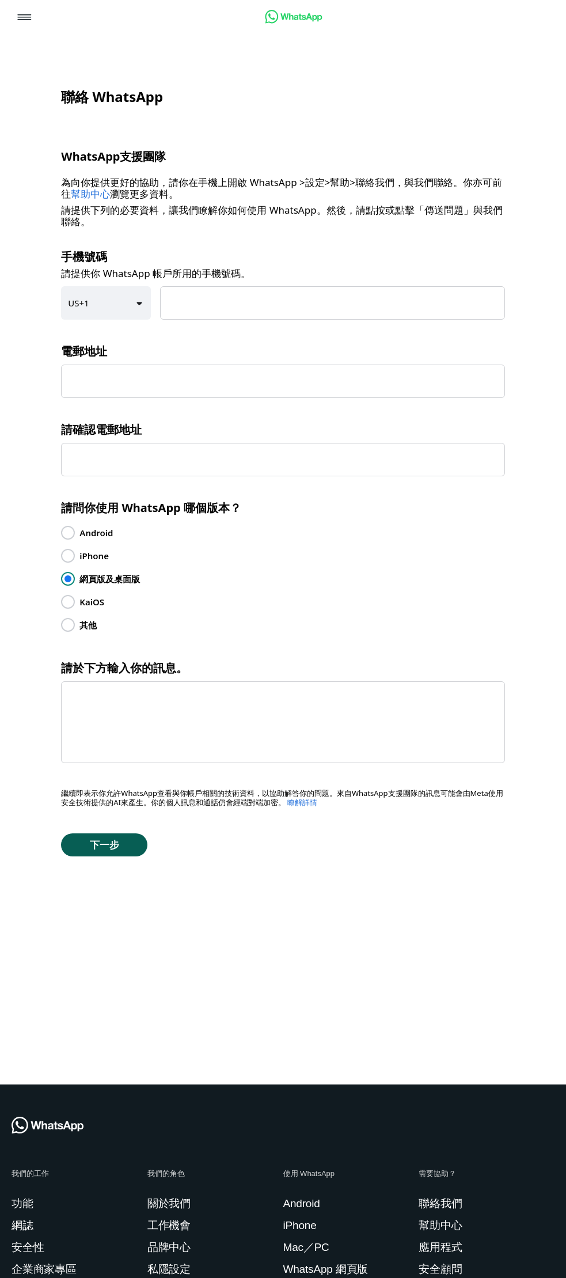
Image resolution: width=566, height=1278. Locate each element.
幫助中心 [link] (90, 194)
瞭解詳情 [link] (302, 802)
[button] (24, 18)
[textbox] (332, 303)
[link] (293, 20)
